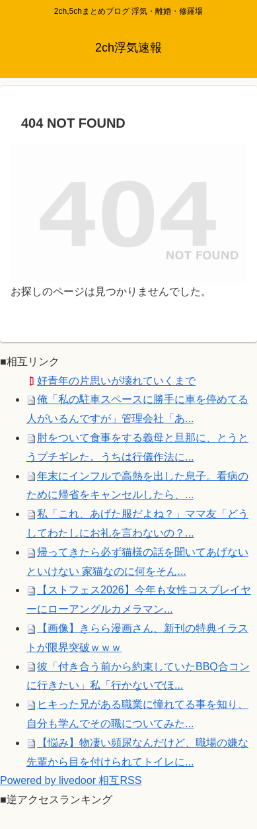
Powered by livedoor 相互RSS (70, 780)
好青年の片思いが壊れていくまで (116, 380)
